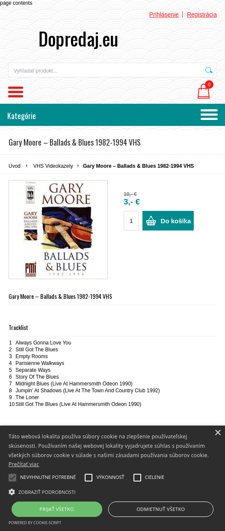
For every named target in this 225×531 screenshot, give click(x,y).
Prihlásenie (164, 14)
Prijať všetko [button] (57, 509)
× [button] (217, 433)
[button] (112, 491)
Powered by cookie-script (35, 522)
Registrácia (202, 14)
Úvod (15, 166)
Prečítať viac (24, 464)
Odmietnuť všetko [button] (160, 509)
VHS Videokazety (53, 166)
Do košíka (176, 221)
